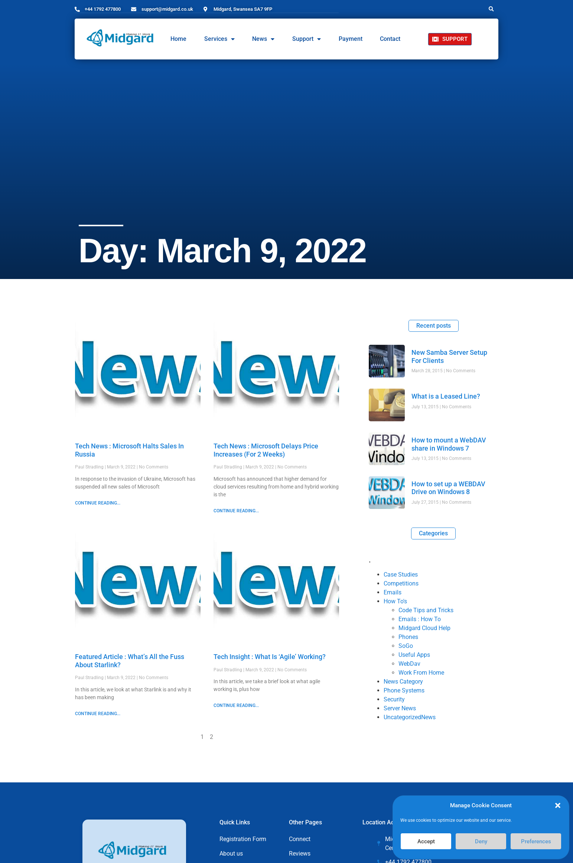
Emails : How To (419, 618)
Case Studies (401, 574)
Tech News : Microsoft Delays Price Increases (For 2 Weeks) (266, 450)
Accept (426, 841)
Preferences (536, 841)
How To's (395, 600)
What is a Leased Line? (445, 396)
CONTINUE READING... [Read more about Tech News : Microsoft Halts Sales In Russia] (97, 502)
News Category (403, 681)
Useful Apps (414, 654)
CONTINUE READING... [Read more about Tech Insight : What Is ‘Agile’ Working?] (236, 705)
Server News (400, 707)
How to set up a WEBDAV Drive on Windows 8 (448, 488)
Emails (392, 592)
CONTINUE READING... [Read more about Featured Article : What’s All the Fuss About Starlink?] (97, 713)
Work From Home (421, 672)
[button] (557, 805)
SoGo (405, 645)
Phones (408, 636)
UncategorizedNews (410, 716)
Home (178, 38)
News (263, 39)
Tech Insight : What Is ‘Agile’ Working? (271, 656)
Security (394, 699)
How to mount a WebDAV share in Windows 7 (448, 444)
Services (219, 39)
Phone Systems (404, 690)
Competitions (401, 583)
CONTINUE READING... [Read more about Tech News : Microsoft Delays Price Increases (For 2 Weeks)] (236, 510)
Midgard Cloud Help (424, 627)
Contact (390, 38)
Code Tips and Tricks (425, 609)
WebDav (409, 663)
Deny (481, 841)
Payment (350, 38)
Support (306, 39)
